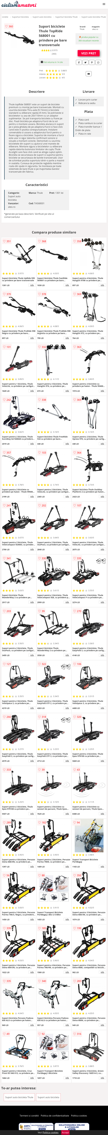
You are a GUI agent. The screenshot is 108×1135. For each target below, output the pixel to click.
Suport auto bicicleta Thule (94, 17)
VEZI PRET (88, 53)
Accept (65, 1132)
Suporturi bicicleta (20, 17)
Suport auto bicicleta (42, 17)
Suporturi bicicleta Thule (66, 17)
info (32, 285)
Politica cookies (79, 1115)
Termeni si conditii (29, 1115)
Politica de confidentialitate (55, 1115)
